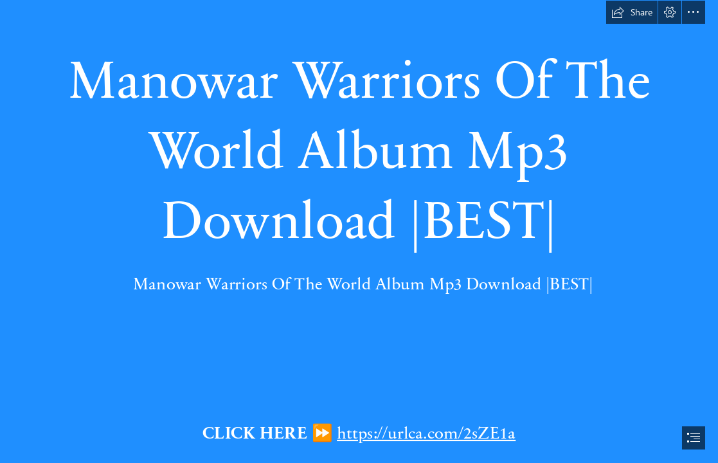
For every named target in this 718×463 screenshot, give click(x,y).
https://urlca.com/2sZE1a (426, 431)
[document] (359, 231)
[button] (632, 12)
